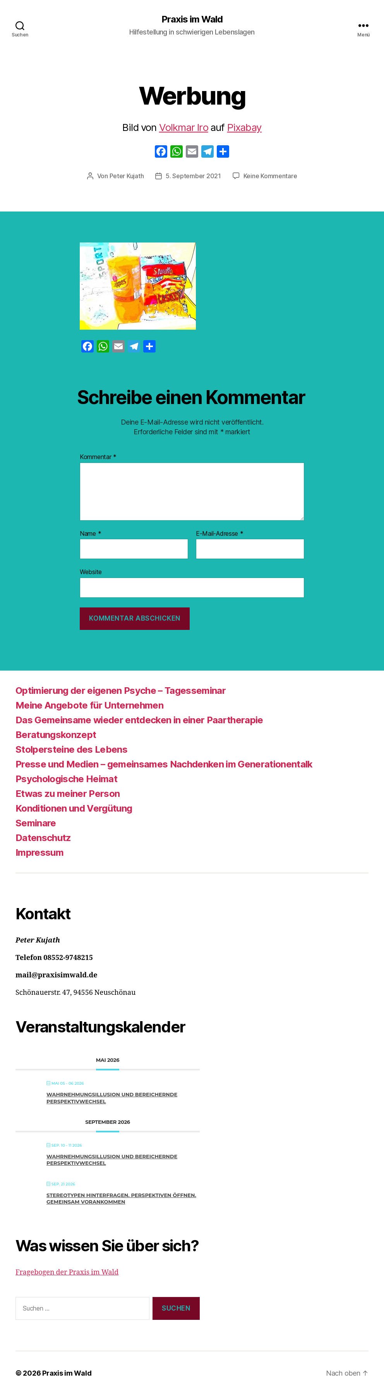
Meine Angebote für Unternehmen (89, 705)
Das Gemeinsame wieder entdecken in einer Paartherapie (139, 720)
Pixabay (244, 127)
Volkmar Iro (183, 127)
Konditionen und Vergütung (73, 808)
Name (90, 533)
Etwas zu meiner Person (67, 793)
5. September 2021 (193, 176)
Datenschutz (43, 837)
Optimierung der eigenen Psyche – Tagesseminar (120, 690)
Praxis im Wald (192, 19)
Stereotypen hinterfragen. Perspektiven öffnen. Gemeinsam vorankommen (121, 1198)
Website (91, 572)
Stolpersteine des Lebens (71, 749)
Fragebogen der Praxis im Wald (66, 1272)
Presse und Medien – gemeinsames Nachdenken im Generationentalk (164, 764)
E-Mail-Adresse (219, 533)
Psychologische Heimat (66, 778)
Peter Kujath (127, 176)
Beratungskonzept (55, 734)
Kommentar (98, 457)
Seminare (35, 823)
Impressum (39, 852)
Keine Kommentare (270, 176)
